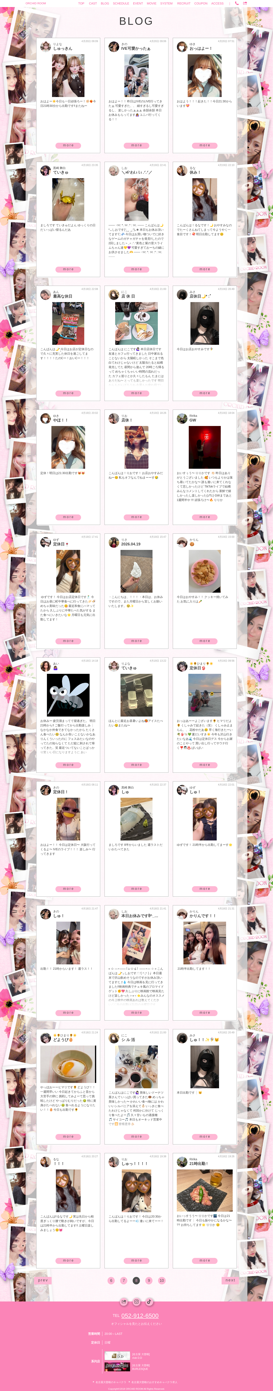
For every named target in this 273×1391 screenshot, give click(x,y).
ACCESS (217, 3)
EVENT (138, 3)
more (68, 145)
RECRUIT (183, 3)
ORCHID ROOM (36, 3)
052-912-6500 (139, 1315)
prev (43, 1280)
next (230, 1280)
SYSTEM (166, 3)
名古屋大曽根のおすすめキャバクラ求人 (154, 1382)
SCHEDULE (121, 3)
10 (162, 1280)
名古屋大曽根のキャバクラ (111, 1382)
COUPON (200, 3)
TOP (81, 3)
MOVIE (151, 3)
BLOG (105, 3)
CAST (93, 3)
